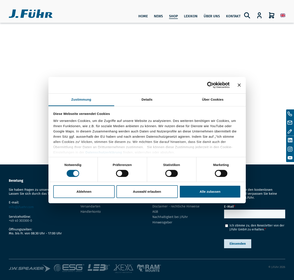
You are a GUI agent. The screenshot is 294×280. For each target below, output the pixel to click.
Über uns (212, 16)
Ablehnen (84, 191)
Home (143, 16)
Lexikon (191, 16)
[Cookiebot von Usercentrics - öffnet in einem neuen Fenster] (210, 85)
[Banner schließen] (239, 85)
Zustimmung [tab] (81, 99)
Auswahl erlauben (147, 191)
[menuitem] (282, 15)
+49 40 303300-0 (20, 221)
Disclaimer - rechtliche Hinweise (176, 206)
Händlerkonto (90, 212)
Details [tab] (147, 99)
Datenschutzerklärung (103, 152)
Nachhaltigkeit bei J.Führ (170, 217)
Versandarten (90, 206)
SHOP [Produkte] (173, 16)
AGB (155, 212)
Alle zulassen (210, 191)
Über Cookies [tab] (213, 99)
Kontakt (233, 16)
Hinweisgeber (162, 222)
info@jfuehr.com (21, 207)
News (158, 16)
